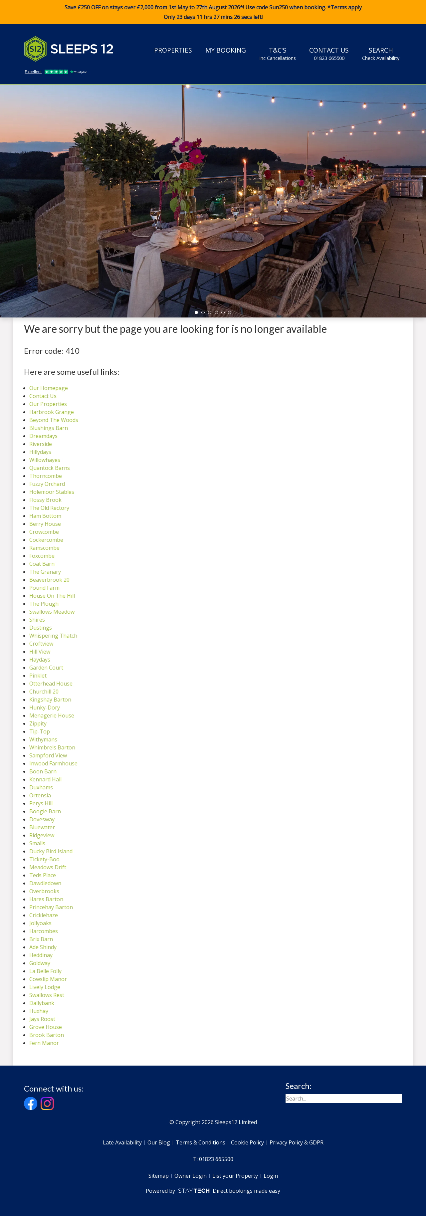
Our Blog (158, 1142)
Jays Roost (42, 1019)
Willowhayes (44, 460)
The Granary (45, 571)
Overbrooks (44, 891)
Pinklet (38, 675)
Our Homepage (48, 388)
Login (271, 1175)
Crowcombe (44, 531)
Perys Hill (41, 803)
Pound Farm (44, 587)
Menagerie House (51, 715)
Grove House (45, 1027)
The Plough (44, 603)
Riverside (40, 444)
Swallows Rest (46, 995)
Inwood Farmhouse (53, 763)
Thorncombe (45, 476)
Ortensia (40, 795)
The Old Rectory (49, 507)
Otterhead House (51, 683)
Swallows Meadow (52, 611)
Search (380, 54)
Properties (173, 50)
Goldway (39, 963)
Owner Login (190, 1175)
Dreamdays (43, 436)
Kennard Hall (45, 779)
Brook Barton (46, 1035)
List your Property (235, 1175)
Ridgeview (41, 835)
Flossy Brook (45, 500)
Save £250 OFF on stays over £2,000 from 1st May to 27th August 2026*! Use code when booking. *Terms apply (213, 12)
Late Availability (122, 1142)
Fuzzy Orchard (47, 484)
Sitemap (158, 1175)
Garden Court (46, 667)
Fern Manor (44, 1043)
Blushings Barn (48, 428)
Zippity (38, 723)
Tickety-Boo (44, 859)
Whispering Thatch (53, 635)
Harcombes (43, 931)
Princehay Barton (51, 907)
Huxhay (38, 1011)
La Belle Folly (45, 971)
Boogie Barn (45, 811)
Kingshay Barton (50, 699)
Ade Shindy (43, 947)
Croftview (41, 643)
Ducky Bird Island (51, 851)
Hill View (39, 651)
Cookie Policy (247, 1142)
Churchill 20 (44, 691)
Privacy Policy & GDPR (296, 1142)
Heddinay (41, 955)
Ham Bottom (45, 515)
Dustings (40, 627)
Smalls (37, 843)
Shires (37, 619)
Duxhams (41, 787)
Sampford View (48, 755)
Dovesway (42, 819)
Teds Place (42, 875)
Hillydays (40, 452)
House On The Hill (52, 595)
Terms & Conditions (200, 1142)
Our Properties (48, 404)
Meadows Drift (47, 867)
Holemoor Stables (51, 492)
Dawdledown (45, 883)
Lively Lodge (44, 987)
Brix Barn (41, 939)
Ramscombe (44, 547)
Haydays (39, 659)
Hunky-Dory (44, 707)
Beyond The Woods (53, 420)
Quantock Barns (49, 468)
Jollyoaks (40, 923)
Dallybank (41, 1003)
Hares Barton (46, 899)
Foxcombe (42, 555)
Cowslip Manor (48, 979)
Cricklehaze (43, 915)
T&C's (277, 54)
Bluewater (42, 827)
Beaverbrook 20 (49, 579)
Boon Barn (43, 771)
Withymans (43, 739)
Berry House (45, 523)
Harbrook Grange (51, 412)
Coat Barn (42, 563)
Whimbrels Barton (52, 747)
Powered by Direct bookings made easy (213, 1191)
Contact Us (329, 54)
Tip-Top (39, 731)
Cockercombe (46, 539)
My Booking (225, 50)
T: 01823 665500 (213, 1159)
